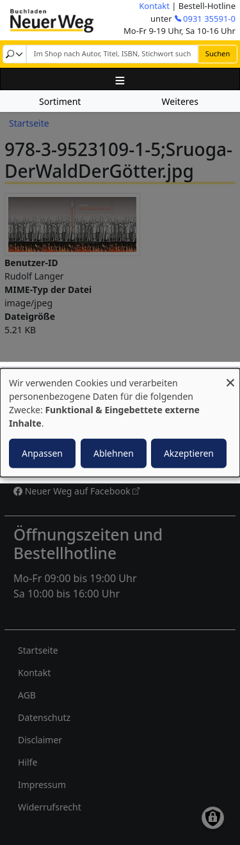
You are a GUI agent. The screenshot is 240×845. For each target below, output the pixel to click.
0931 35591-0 (209, 18)
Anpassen (42, 453)
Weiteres (180, 101)
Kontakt (154, 6)
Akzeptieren (189, 453)
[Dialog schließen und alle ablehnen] (230, 376)
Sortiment (60, 101)
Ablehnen (113, 453)
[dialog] (120, 422)
